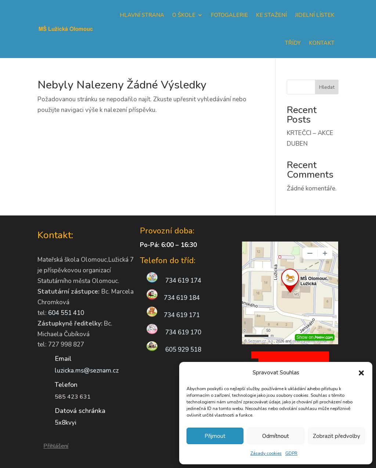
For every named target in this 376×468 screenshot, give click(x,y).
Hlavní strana (142, 15)
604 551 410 (66, 313)
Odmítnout (275, 436)
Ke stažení (271, 15)
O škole (183, 15)
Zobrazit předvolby (336, 436)
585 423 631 (73, 397)
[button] (361, 373)
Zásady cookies (266, 453)
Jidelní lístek (315, 15)
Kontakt (322, 43)
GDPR (291, 453)
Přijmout (215, 436)
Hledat (327, 87)
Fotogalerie (229, 15)
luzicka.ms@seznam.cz (87, 370)
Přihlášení (55, 446)
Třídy (293, 43)
